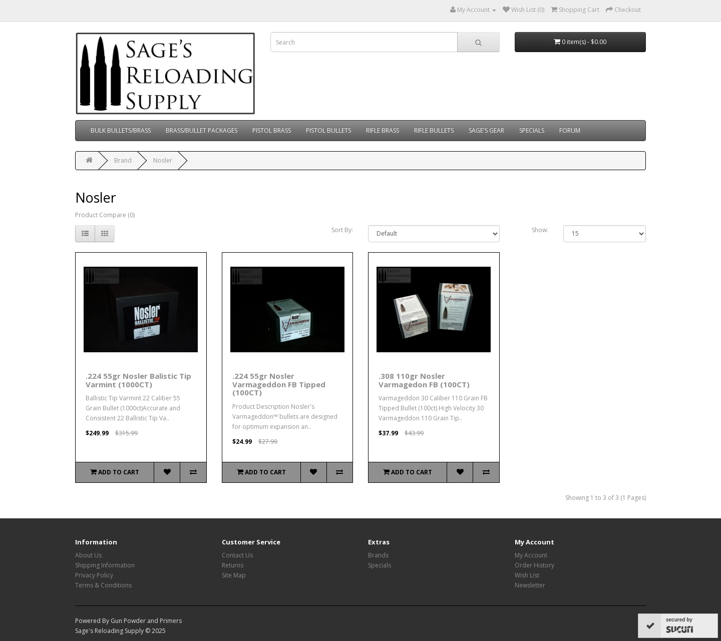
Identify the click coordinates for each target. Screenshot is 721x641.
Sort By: (342, 230)
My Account (531, 555)
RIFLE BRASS (382, 130)
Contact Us (237, 555)
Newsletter (530, 585)
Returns (232, 565)
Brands (378, 555)
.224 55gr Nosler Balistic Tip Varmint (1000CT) (138, 380)
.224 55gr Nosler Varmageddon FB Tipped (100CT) (278, 384)
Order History (534, 565)
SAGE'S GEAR (486, 130)
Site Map (234, 575)
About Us (88, 555)
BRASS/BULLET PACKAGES (201, 130)
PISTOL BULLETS (328, 130)
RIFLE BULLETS (434, 130)
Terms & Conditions (103, 585)
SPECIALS (531, 130)
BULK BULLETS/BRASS (121, 130)
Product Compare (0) (105, 215)
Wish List (527, 575)
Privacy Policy (94, 575)
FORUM (569, 130)
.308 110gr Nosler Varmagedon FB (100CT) (424, 380)
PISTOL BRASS (271, 130)
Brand (123, 160)
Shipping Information (105, 565)
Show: (540, 230)
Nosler (162, 160)
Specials (379, 565)
